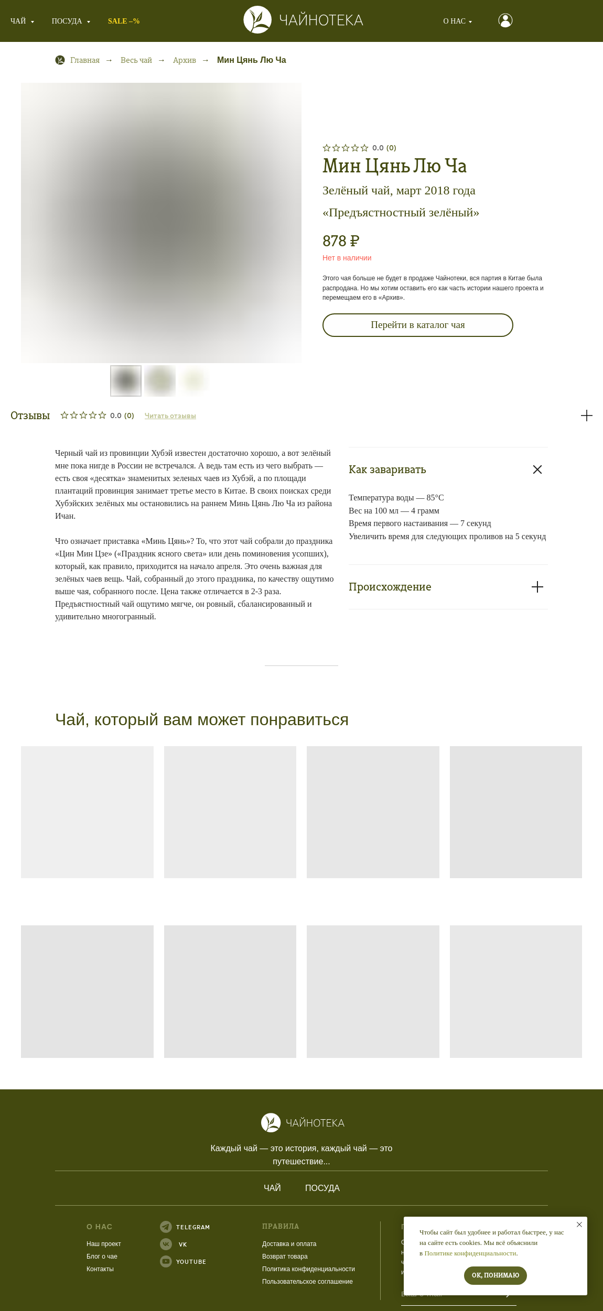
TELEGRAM (160, 1227)
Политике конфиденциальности (470, 1253)
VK (150, 1244)
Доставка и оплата (256, 1244)
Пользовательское (257, 1281)
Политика (244, 1269)
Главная (77, 60)
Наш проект (70, 1244)
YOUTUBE (158, 1261)
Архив (184, 60)
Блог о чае (68, 1256)
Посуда (289, 1188)
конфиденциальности (290, 1269)
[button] (480, 20)
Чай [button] (19, 21)
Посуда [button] (68, 21)
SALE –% (124, 21)
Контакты (67, 1269)
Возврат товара (252, 1256)
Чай (239, 1188)
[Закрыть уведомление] (579, 1224)
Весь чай (136, 60)
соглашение (302, 1281)
